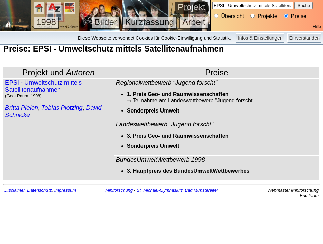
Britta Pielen (21, 107)
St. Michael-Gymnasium (160, 190)
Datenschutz (39, 190)
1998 (46, 22)
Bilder (105, 22)
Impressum (65, 190)
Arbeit (193, 22)
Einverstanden (304, 38)
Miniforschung (119, 190)
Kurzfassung (149, 22)
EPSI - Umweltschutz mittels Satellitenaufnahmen (43, 86)
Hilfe (317, 26)
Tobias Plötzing (61, 107)
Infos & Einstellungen (260, 38)
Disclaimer (14, 190)
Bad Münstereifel (201, 190)
